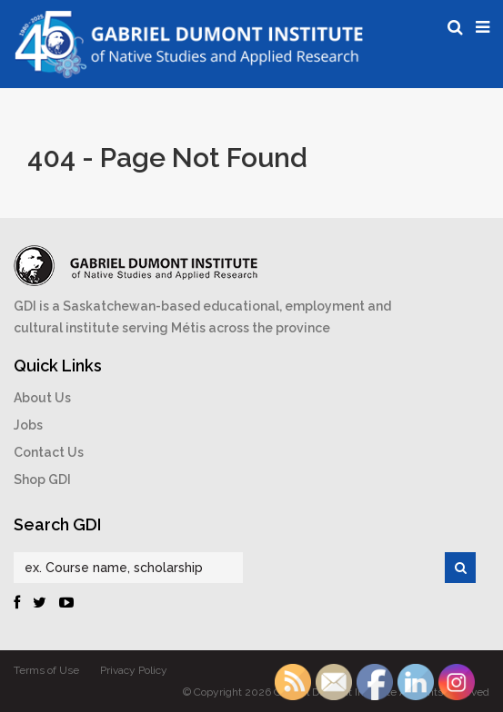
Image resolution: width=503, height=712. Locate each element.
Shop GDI (42, 479)
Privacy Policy (133, 670)
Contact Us (49, 452)
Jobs (28, 425)
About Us (42, 398)
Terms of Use (46, 670)
